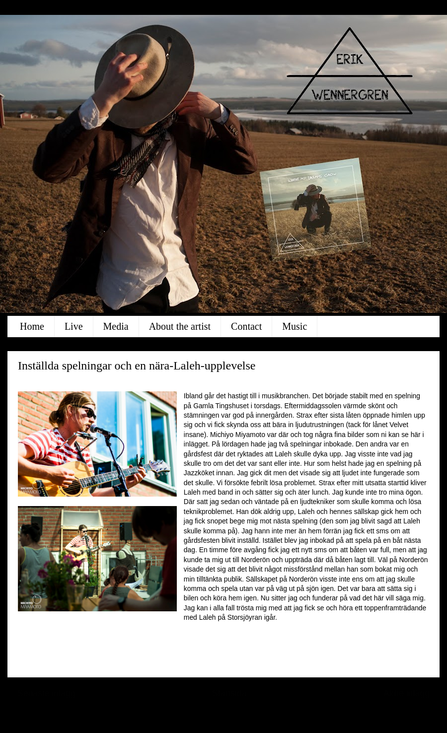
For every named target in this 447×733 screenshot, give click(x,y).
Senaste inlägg (46, 693)
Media (116, 326)
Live (74, 326)
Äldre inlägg (406, 693)
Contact (246, 326)
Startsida (229, 693)
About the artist (180, 326)
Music (294, 326)
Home (32, 326)
